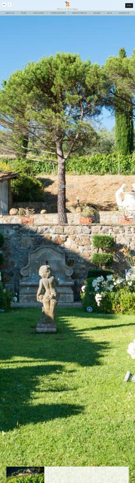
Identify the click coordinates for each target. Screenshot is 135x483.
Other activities (58, 13)
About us (10, 13)
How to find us (79, 13)
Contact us (124, 13)
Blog (109, 13)
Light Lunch (38, 13)
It (9, 5)
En (4, 5)
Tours (24, 13)
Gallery (97, 13)
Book (129, 5)
